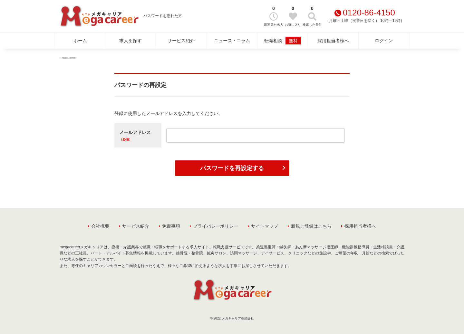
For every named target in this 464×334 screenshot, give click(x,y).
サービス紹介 (181, 40)
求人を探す (130, 40)
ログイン (384, 40)
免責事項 (171, 226)
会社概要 (100, 226)
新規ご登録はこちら (311, 226)
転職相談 (282, 40)
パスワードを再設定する (232, 168)
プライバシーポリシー (215, 226)
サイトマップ (264, 226)
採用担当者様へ (333, 40)
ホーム (80, 40)
